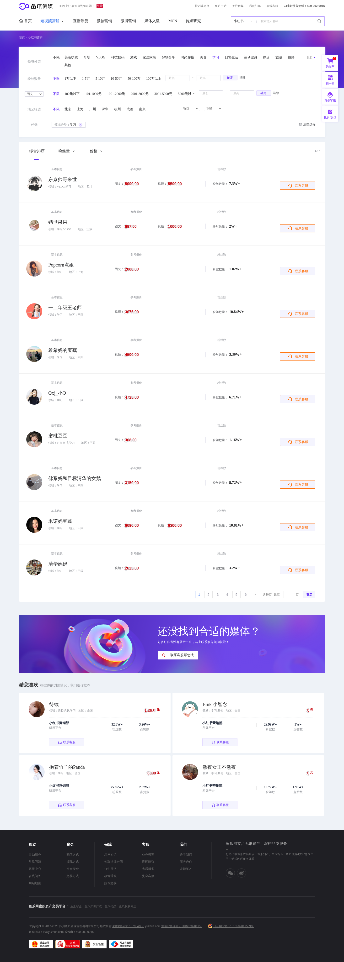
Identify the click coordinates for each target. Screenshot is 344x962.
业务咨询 (148, 854)
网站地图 (35, 883)
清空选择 (309, 124)
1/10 (317, 151)
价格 (96, 151)
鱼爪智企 (76, 906)
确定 (230, 77)
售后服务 (148, 869)
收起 (309, 57)
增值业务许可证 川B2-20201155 (181, 926)
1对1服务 (110, 869)
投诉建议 (148, 861)
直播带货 (80, 21)
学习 (68, 125)
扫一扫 (328, 80)
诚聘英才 (186, 869)
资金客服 (148, 876)
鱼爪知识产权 (93, 906)
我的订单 (255, 6)
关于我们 (186, 854)
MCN (172, 21)
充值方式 (72, 854)
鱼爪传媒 (110, 906)
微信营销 (104, 21)
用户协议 (110, 854)
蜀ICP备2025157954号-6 (128, 926)
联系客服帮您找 (182, 655)
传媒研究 (193, 21)
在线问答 (35, 876)
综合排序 (37, 151)
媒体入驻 (152, 21)
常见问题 (35, 861)
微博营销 (128, 21)
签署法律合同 (113, 861)
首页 (25, 21)
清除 (242, 77)
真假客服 (330, 100)
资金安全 (72, 869)
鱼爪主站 (220, 6)
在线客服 (272, 6)
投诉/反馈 (330, 117)
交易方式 (72, 876)
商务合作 (186, 861)
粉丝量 (66, 151)
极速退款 (110, 876)
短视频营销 (49, 21)
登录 (100, 6)
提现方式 (72, 861)
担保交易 (110, 883)
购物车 (331, 62)
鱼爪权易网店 (127, 906)
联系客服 (301, 186)
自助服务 (35, 854)
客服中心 (35, 869)
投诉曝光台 (202, 6)
